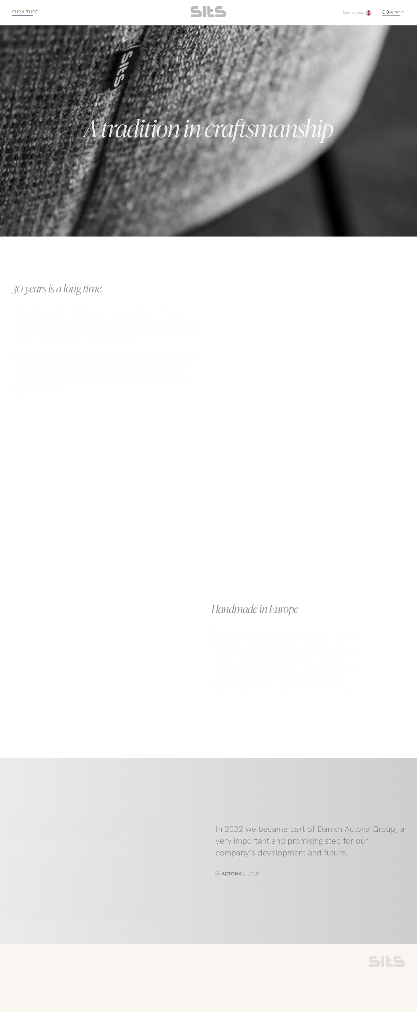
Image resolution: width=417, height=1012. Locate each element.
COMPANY (393, 12)
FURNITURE (25, 12)
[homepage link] (208, 16)
